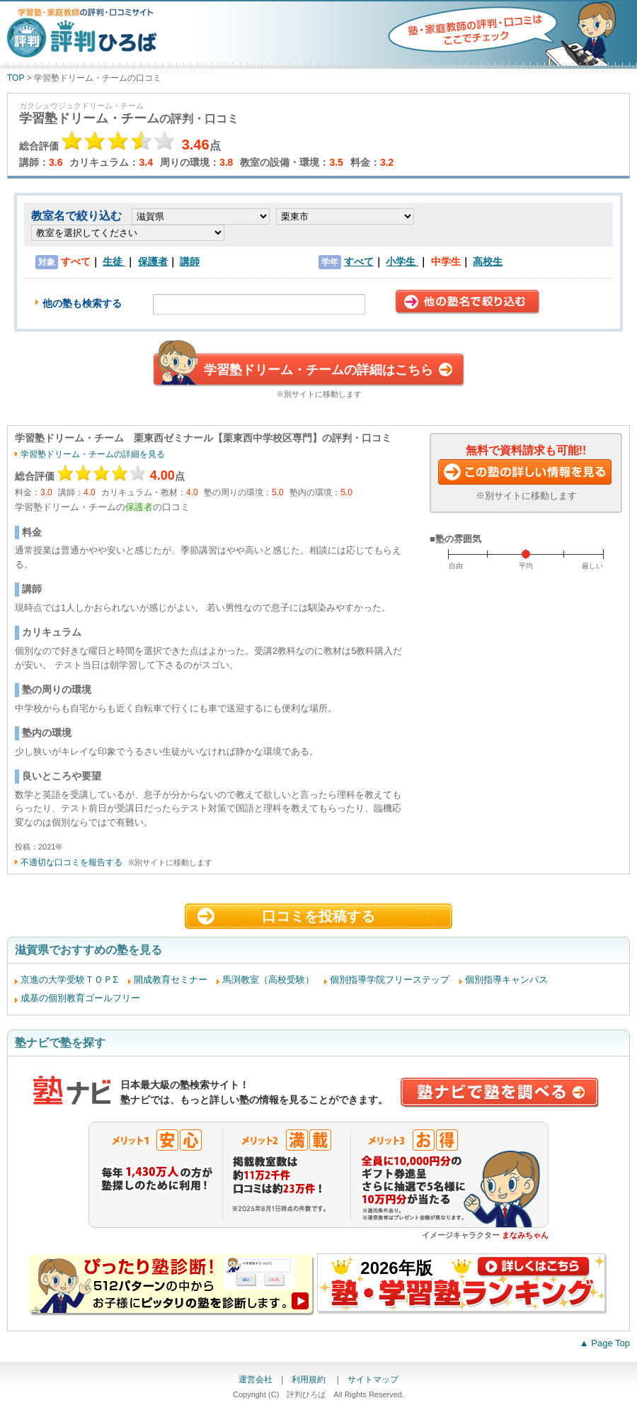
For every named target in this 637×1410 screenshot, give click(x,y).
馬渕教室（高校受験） (268, 979)
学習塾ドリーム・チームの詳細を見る (93, 454)
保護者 (153, 261)
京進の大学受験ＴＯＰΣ (69, 979)
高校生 (488, 261)
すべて (359, 261)
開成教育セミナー (170, 979)
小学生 (402, 261)
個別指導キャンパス (506, 979)
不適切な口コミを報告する (71, 862)
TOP (15, 78)
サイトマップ (373, 1379)
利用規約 (310, 1379)
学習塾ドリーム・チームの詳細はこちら (318, 370)
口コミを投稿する (318, 916)
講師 (190, 261)
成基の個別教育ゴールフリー (80, 998)
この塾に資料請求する (526, 473)
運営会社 (255, 1379)
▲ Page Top (605, 1343)
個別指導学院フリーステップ (389, 979)
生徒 (114, 261)
